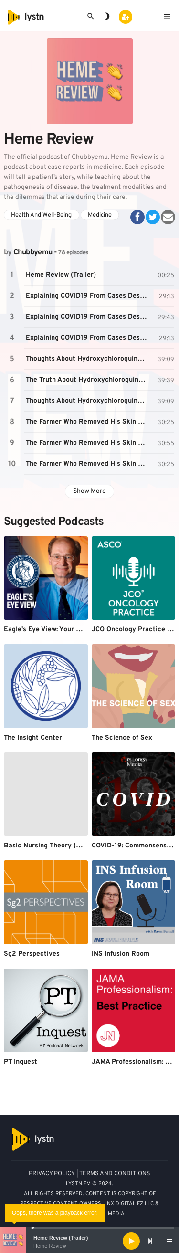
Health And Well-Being (41, 215)
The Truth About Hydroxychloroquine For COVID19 (87, 380)
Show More (89, 491)
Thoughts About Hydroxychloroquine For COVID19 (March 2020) (87, 359)
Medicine (100, 215)
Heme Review (49, 1246)
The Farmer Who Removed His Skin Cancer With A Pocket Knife (87, 422)
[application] (89, 1241)
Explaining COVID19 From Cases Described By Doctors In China (87, 296)
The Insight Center (33, 738)
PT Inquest (20, 1062)
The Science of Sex (122, 738)
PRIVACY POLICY (52, 1174)
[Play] (131, 1241)
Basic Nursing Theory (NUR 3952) (57, 846)
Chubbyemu (32, 252)
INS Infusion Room (120, 954)
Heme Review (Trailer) (60, 1238)
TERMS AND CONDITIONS (114, 1174)
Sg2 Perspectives (32, 954)
